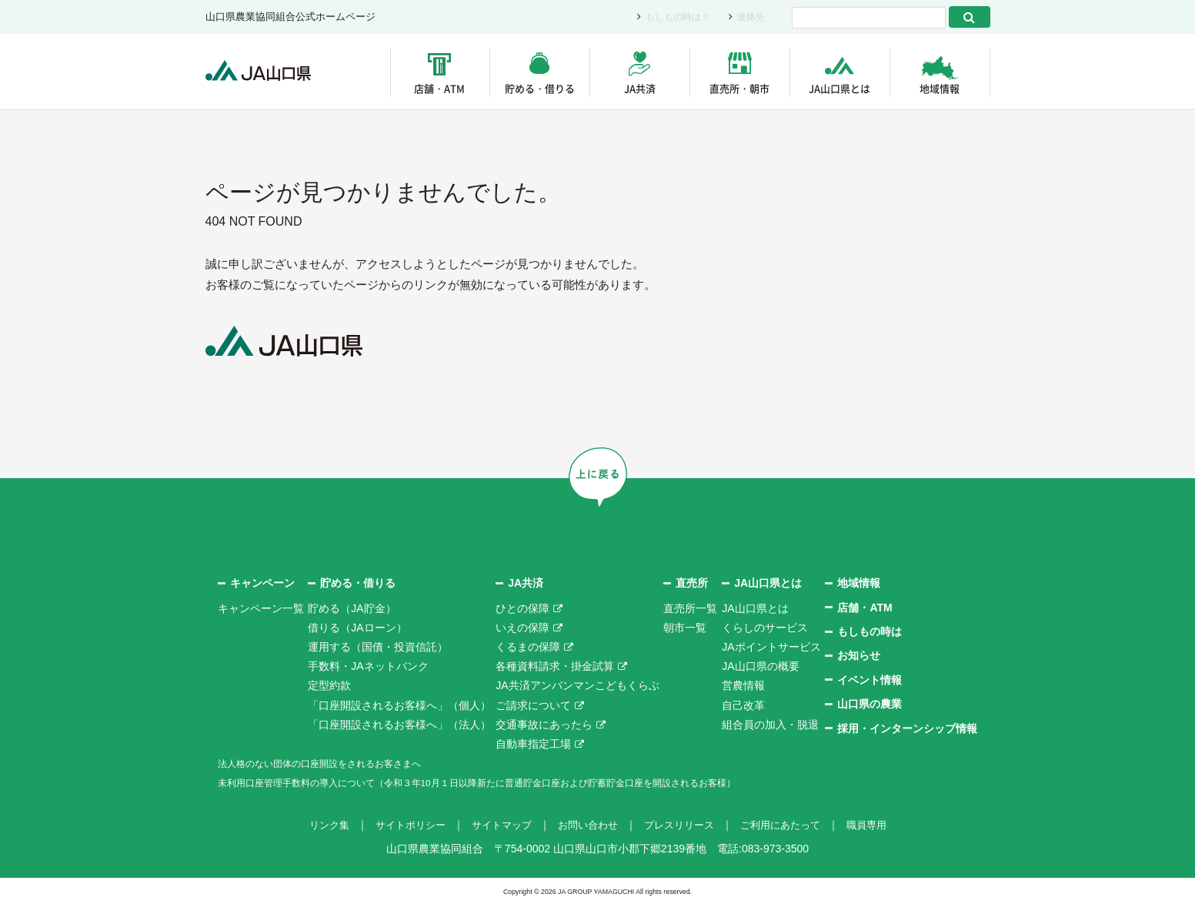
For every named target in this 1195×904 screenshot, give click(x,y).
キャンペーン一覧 (261, 607)
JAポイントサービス (771, 646)
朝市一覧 (684, 627)
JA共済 (640, 88)
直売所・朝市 (739, 88)
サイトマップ (496, 825)
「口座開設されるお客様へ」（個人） (399, 704)
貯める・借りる (540, 88)
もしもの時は (869, 631)
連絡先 (750, 17)
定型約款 (329, 685)
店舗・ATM (439, 88)
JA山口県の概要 (760, 666)
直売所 (692, 583)
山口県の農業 (869, 704)
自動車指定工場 (533, 743)
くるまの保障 (528, 646)
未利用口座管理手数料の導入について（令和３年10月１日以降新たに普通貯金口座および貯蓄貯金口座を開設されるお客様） (520, 782)
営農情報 (743, 685)
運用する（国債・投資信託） (378, 646)
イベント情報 (869, 679)
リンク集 (314, 825)
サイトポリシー (400, 825)
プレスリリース (683, 825)
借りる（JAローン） (357, 627)
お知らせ (858, 655)
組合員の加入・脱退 (770, 724)
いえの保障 (522, 627)
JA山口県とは (839, 88)
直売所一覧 (690, 607)
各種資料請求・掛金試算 (555, 666)
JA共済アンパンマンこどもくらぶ (577, 685)
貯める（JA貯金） (352, 607)
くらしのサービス (765, 627)
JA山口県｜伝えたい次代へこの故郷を (266, 72)
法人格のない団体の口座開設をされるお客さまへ (336, 763)
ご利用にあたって (790, 825)
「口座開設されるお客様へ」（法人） (399, 724)
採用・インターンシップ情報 (907, 728)
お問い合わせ (587, 825)
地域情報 (940, 88)
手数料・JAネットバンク (368, 666)
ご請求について (533, 704)
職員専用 (881, 825)
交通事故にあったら (544, 724)
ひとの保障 (522, 607)
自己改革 (743, 704)
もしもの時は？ (673, 17)
